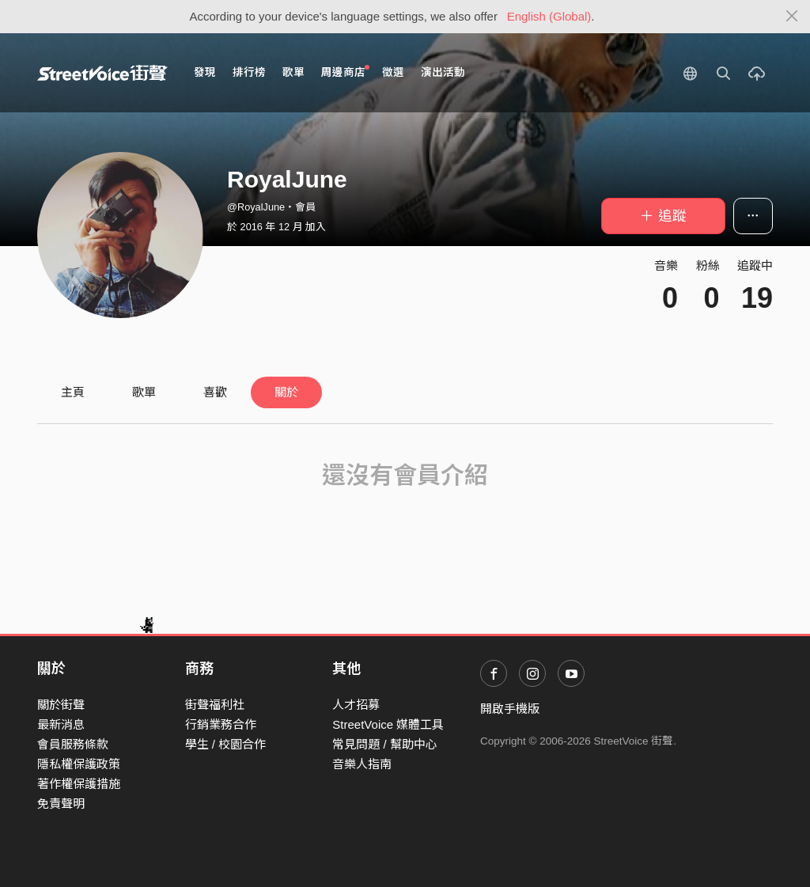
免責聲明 (61, 803)
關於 (286, 392)
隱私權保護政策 (78, 764)
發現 (205, 72)
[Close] (792, 16)
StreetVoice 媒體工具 (388, 724)
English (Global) (549, 16)
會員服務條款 (72, 744)
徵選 (393, 72)
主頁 (73, 392)
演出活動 (443, 72)
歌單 (293, 72)
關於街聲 (61, 704)
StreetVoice (102, 73)
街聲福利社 (214, 704)
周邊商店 (345, 71)
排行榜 (249, 72)
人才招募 (356, 704)
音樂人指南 (362, 764)
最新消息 (61, 724)
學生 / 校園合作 (226, 744)
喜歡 (215, 392)
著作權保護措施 (78, 783)
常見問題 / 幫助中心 (384, 744)
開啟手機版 (509, 708)
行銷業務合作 (220, 724)
